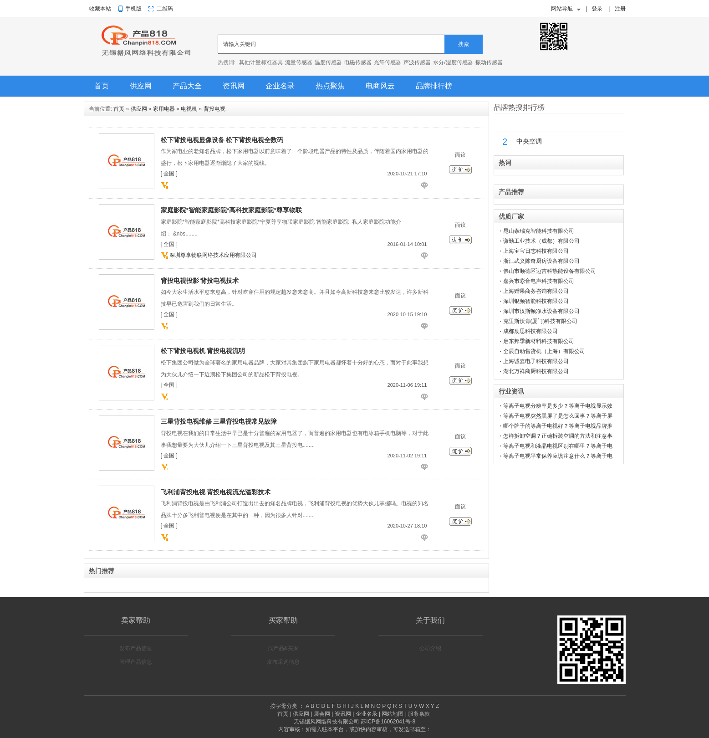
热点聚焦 (330, 86)
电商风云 (380, 86)
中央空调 (529, 141)
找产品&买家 (283, 648)
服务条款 (419, 714)
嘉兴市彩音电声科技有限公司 (538, 281)
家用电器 (164, 109)
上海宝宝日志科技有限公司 (536, 251)
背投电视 (214, 109)
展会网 (322, 714)
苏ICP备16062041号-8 (388, 721)
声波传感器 (417, 62)
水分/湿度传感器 (453, 62)
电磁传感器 (358, 62)
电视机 (189, 109)
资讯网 (234, 86)
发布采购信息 (283, 662)
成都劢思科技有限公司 (530, 331)
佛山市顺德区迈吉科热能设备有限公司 (549, 271)
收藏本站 (100, 8)
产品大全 (187, 86)
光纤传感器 (387, 62)
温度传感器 (328, 62)
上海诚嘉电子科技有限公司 (536, 361)
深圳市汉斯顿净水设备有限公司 (541, 311)
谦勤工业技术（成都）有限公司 (541, 241)
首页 (101, 86)
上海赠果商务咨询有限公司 (536, 291)
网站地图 (392, 714)
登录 (597, 8)
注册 (620, 8)
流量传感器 (298, 62)
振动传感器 (489, 62)
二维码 (165, 8)
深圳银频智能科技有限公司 (536, 301)
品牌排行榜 (434, 86)
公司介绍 (430, 648)
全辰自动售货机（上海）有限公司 (544, 351)
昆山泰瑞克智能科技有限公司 (538, 231)
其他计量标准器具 (261, 62)
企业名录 (280, 86)
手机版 (133, 8)
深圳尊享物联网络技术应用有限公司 (213, 255)
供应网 (141, 86)
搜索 (463, 44)
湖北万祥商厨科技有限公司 (536, 371)
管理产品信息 (135, 662)
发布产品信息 (135, 648)
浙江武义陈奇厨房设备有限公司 (541, 261)
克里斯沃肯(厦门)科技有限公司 (540, 321)
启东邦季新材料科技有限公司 (538, 341)
